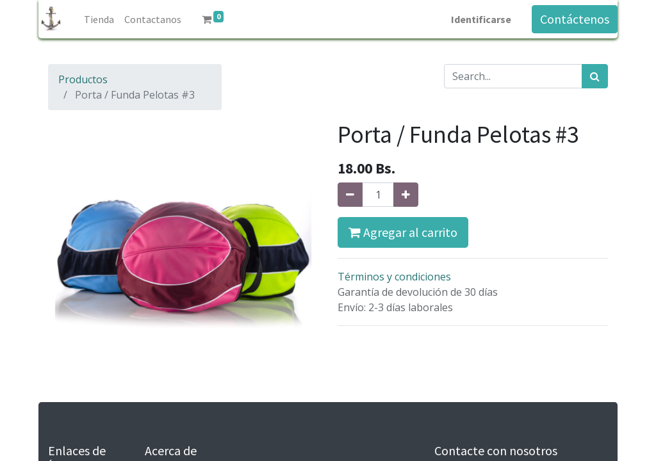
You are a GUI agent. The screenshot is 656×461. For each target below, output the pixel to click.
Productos (83, 79)
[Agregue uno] (405, 194)
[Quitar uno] (350, 194)
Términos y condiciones (394, 277)
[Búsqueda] (595, 76)
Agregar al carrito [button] (402, 232)
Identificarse (481, 19)
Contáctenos (574, 19)
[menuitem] (99, 19)
